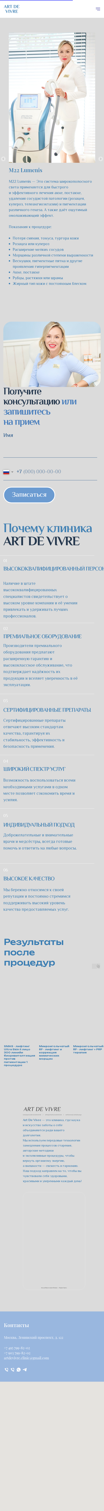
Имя (8, 436)
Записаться (29, 495)
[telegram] (24, 1369)
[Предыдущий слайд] (3, 159)
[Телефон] (6, 1369)
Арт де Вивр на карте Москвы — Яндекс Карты (54, 1287)
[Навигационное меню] (98, 9)
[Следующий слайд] (100, 159)
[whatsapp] (18, 1369)
